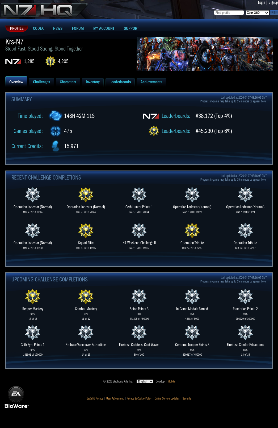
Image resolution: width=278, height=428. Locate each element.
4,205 (63, 61)
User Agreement (115, 398)
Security (187, 398)
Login (261, 2)
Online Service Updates (167, 398)
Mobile (171, 381)
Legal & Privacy (95, 398)
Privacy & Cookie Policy (139, 398)
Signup (273, 2)
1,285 (29, 61)
